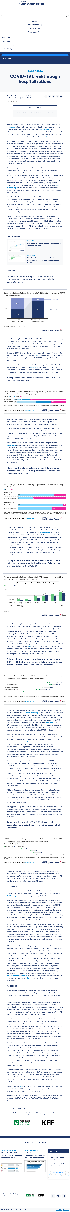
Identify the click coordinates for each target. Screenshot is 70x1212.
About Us (6, 61)
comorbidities (45, 532)
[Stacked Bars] (35, 402)
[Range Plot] (35, 689)
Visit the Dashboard (58, 1172)
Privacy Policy (59, 1209)
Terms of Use (66, 1209)
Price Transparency (35, 24)
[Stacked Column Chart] (35, 312)
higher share (11, 445)
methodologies (12, 188)
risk (43, 530)
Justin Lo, (12, 96)
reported (49, 723)
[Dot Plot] (35, 851)
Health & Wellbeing (6, 49)
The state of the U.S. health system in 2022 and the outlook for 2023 (11, 1155)
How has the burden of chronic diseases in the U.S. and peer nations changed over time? (44, 260)
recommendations (25, 742)
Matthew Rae (11, 98)
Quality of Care (5, 41)
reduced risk (11, 127)
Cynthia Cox (23, 98)
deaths (24, 976)
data (21, 1086)
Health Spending (6, 37)
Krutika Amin (19, 96)
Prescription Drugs (35, 32)
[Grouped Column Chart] (35, 596)
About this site (34, 1108)
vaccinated (34, 367)
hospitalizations (13, 976)
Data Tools (7, 58)
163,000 (28, 978)
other (57, 185)
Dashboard (8, 55)
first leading (11, 896)
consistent (43, 1063)
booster (49, 137)
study (37, 355)
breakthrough (44, 129)
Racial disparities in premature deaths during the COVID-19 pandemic (34, 1155)
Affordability (35, 28)
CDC (29, 646)
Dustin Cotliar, (28, 96)
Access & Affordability (7, 45)
